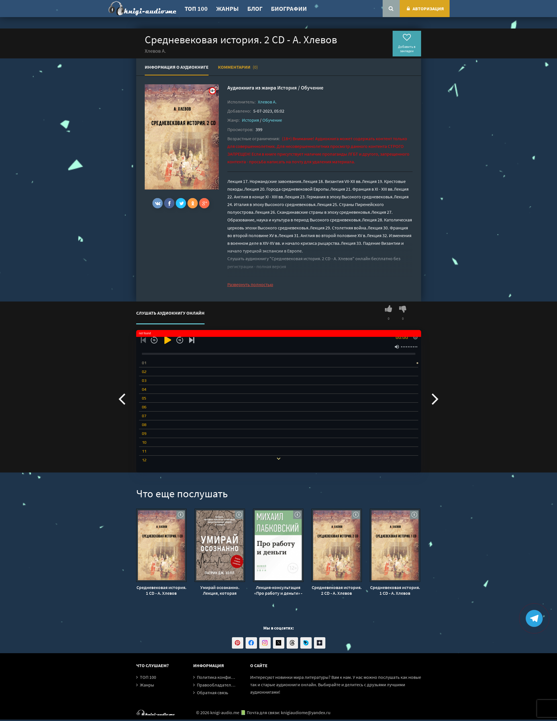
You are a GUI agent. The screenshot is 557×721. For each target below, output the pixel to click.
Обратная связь (212, 692)
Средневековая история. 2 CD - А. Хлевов (337, 590)
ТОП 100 (196, 9)
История (287, 87)
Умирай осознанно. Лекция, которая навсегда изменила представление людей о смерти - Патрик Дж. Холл (219, 590)
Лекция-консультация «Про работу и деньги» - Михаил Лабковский (278, 590)
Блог (254, 9)
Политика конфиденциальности (229, 677)
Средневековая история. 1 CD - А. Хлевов (161, 590)
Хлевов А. (267, 102)
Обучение (312, 87)
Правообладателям (216, 685)
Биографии (289, 9)
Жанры (227, 9)
